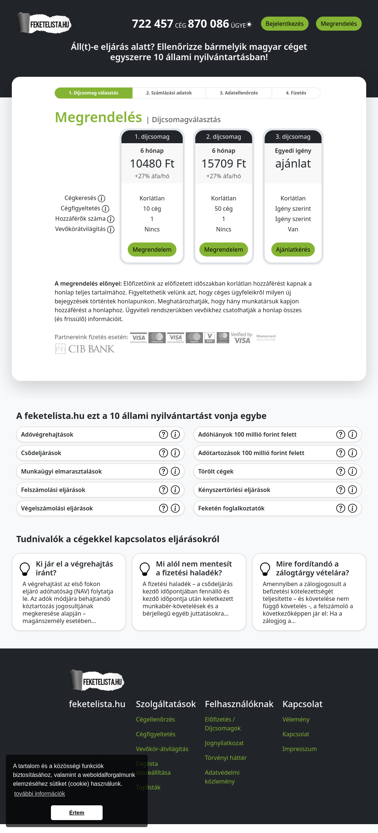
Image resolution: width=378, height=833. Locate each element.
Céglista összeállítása (153, 768)
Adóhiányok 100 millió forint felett (247, 434)
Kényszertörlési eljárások (234, 490)
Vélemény (296, 719)
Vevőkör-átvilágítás (162, 749)
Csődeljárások (41, 453)
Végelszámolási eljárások (57, 508)
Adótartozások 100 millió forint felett (251, 453)
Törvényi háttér (226, 758)
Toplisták (148, 787)
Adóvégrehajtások (47, 434)
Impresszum (299, 749)
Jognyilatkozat (224, 743)
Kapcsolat (295, 734)
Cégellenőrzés (155, 719)
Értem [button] (77, 813)
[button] (249, 21)
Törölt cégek (216, 471)
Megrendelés (339, 24)
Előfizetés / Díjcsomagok (223, 723)
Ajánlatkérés (293, 249)
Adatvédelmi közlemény (222, 776)
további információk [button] (39, 794)
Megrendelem (152, 249)
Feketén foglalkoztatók (231, 508)
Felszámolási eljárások (53, 490)
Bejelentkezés (285, 24)
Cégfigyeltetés (155, 734)
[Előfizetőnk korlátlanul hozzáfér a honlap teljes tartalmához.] (101, 198)
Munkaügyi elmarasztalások (61, 471)
